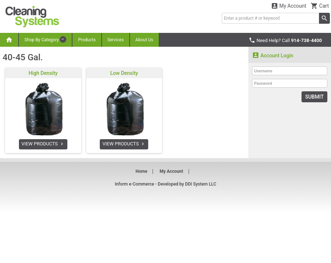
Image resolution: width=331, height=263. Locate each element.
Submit (314, 97)
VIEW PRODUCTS (43, 144)
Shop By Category (45, 39)
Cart (320, 5)
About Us (144, 39)
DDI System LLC (200, 184)
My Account (289, 5)
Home (141, 171)
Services (115, 39)
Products (86, 39)
